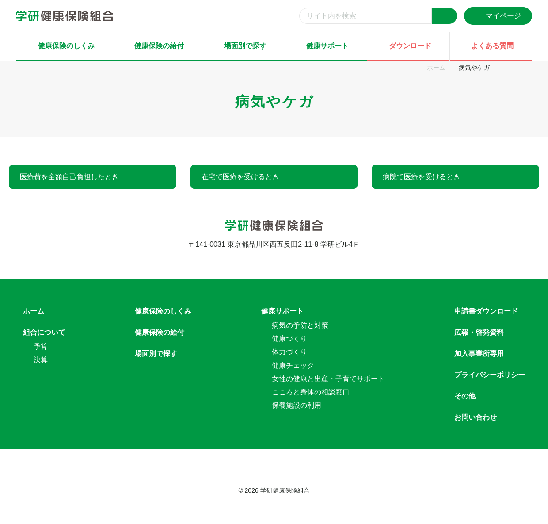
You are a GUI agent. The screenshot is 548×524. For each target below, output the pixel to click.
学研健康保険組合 (285, 490)
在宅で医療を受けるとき (240, 176)
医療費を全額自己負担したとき (69, 176)
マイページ (498, 15)
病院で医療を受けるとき (421, 176)
